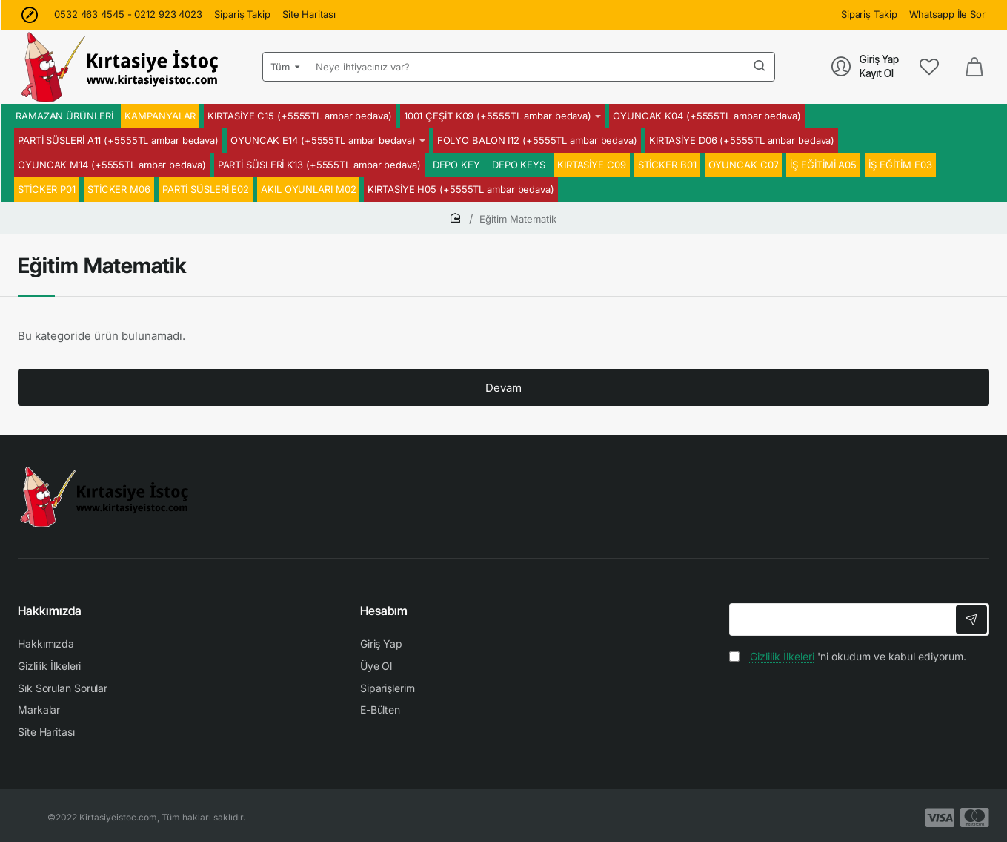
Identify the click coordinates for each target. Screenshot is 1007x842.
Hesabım (384, 610)
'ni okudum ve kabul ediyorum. (847, 656)
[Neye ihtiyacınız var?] (759, 67)
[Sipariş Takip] (242, 14)
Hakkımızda (50, 610)
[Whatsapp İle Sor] (947, 14)
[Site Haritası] (309, 14)
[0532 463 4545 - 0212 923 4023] (128, 14)
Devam (503, 388)
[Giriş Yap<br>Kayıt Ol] (865, 66)
